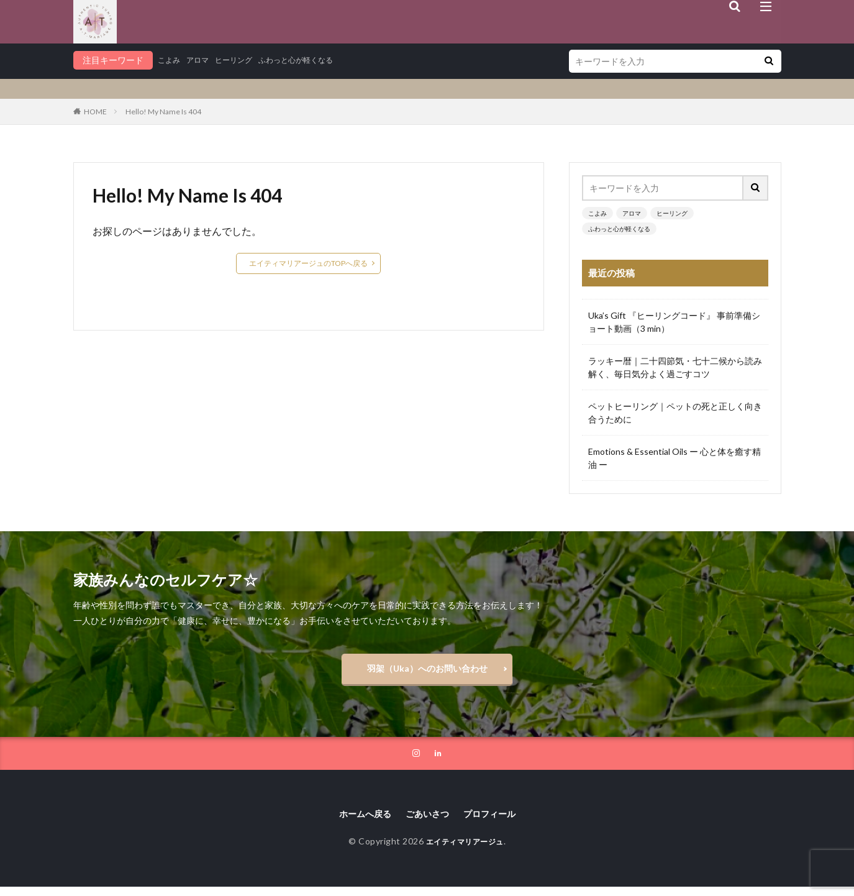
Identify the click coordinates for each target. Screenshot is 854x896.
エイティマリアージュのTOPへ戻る (308, 263)
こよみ (171, 60)
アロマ (203, 60)
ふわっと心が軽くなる (315, 60)
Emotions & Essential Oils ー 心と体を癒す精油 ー (674, 458)
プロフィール (496, 822)
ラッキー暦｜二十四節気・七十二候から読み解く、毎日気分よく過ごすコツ (675, 367)
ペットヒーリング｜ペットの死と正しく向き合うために (675, 412)
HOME (95, 111)
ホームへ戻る (358, 822)
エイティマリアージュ (465, 850)
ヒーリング (244, 60)
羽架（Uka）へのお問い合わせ (427, 671)
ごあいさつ (427, 822)
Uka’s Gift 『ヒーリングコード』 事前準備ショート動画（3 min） (674, 322)
